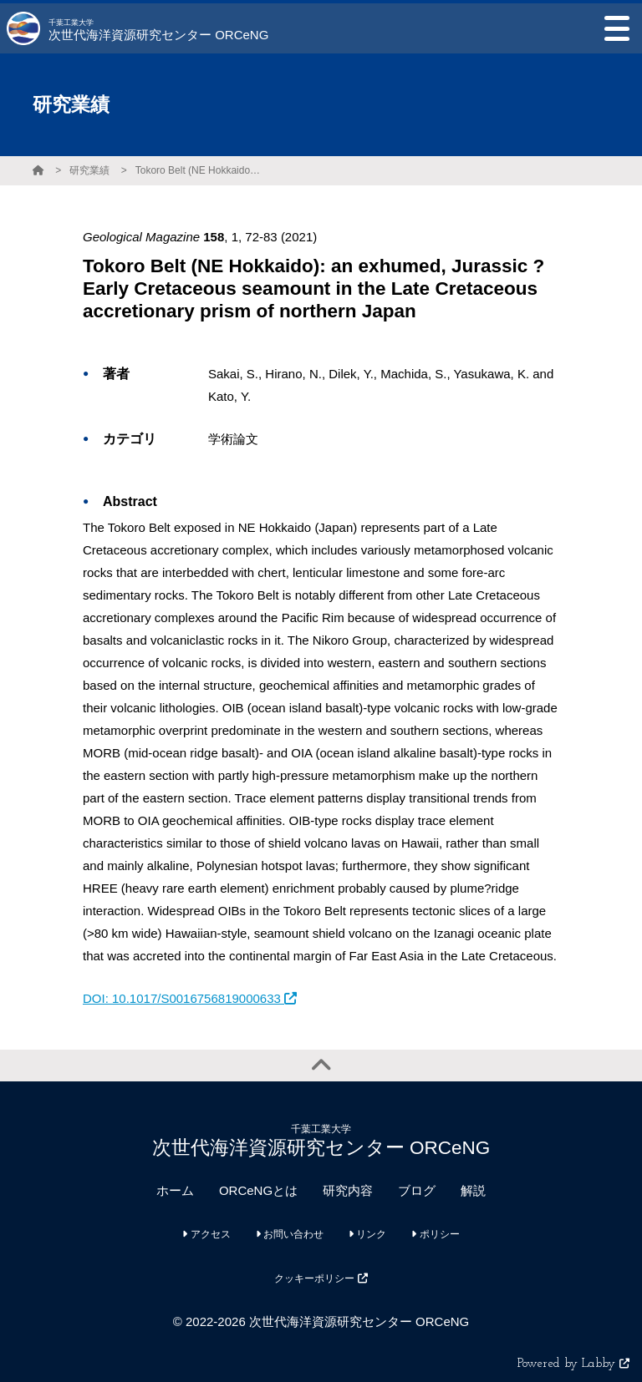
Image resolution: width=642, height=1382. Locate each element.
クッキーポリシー (320, 1278)
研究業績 (89, 170)
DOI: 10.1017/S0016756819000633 (190, 998)
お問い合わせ (290, 1234)
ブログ (417, 1190)
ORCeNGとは (258, 1190)
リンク (367, 1234)
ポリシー (435, 1234)
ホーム (175, 1190)
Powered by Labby (573, 1364)
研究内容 (348, 1190)
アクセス (206, 1234)
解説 (473, 1190)
